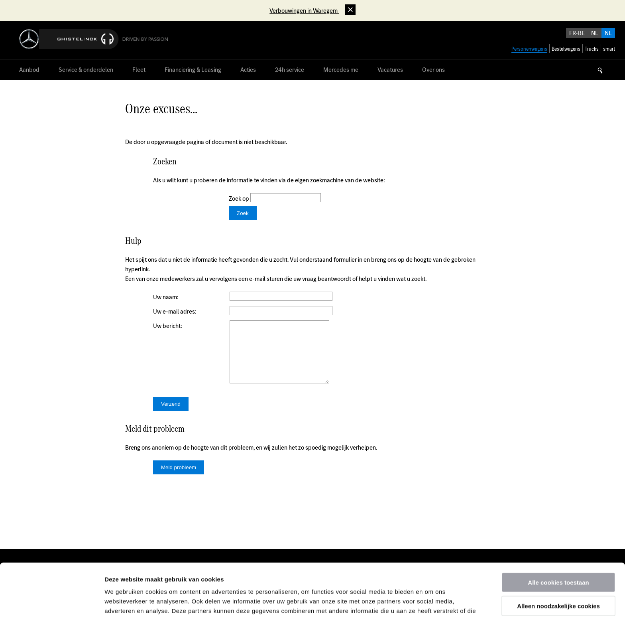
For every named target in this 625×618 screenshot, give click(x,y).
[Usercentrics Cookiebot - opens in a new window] (51, 602)
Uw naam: (166, 297)
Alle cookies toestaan (558, 528)
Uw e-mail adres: (175, 311)
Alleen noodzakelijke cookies (558, 552)
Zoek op (239, 198)
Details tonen (431, 602)
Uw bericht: (167, 326)
